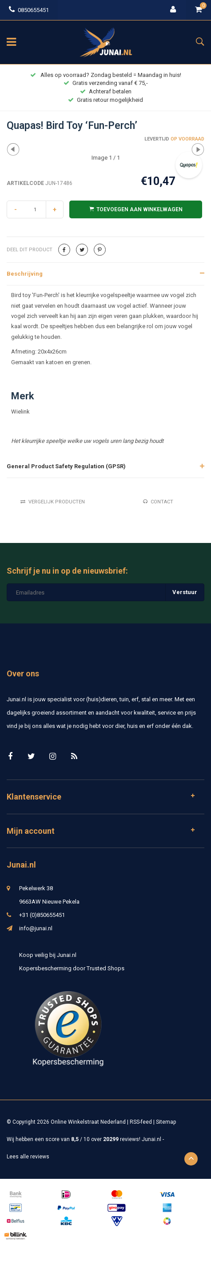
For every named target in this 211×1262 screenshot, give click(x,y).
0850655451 (29, 10)
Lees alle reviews (28, 1156)
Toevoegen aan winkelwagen (136, 209)
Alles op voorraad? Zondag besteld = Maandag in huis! (105, 75)
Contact (158, 502)
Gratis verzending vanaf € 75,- (106, 83)
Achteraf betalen (105, 91)
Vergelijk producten (52, 502)
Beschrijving (25, 273)
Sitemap (166, 1122)
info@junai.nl (35, 928)
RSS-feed (141, 1122)
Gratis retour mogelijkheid (105, 99)
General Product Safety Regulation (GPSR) (66, 466)
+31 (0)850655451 (42, 915)
